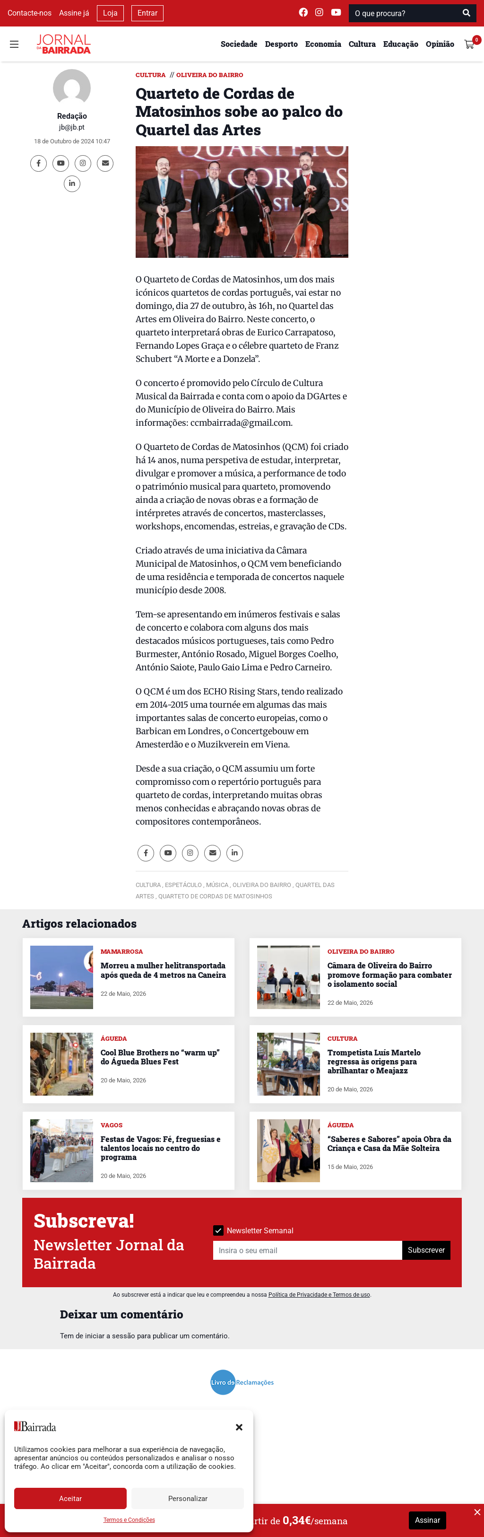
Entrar (147, 13)
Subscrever (426, 1250)
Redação (72, 116)
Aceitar (70, 1498)
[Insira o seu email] (308, 1250)
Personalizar (187, 1498)
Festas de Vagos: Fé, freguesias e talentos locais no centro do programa (161, 1148)
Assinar (427, 1520)
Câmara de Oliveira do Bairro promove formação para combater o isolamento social (390, 974)
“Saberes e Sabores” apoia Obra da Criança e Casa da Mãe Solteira (389, 1143)
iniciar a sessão (110, 1336)
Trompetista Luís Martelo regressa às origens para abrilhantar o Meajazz (374, 1061)
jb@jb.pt (72, 127)
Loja (110, 13)
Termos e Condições (129, 1520)
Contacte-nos (30, 13)
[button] (239, 1426)
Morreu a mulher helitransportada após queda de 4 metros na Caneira (163, 969)
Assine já (74, 13)
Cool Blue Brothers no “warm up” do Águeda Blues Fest (160, 1056)
